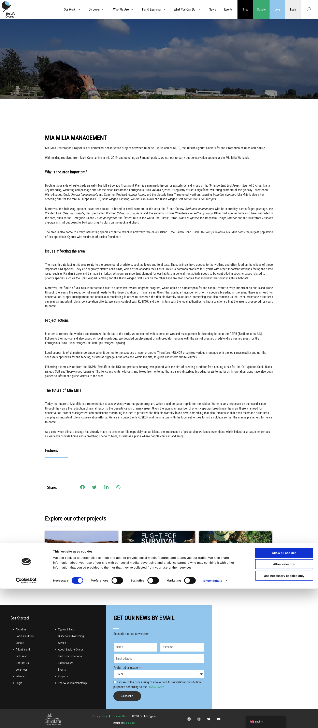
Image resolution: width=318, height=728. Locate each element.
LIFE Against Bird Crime (147, 572)
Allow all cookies (284, 692)
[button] (82, 487)
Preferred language (126, 667)
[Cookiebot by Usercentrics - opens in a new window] (26, 720)
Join (277, 9)
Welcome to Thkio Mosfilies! (227, 572)
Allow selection (284, 703)
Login (293, 9)
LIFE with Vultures (65, 572)
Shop (245, 9)
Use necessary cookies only (284, 715)
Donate (261, 9)
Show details (212, 720)
